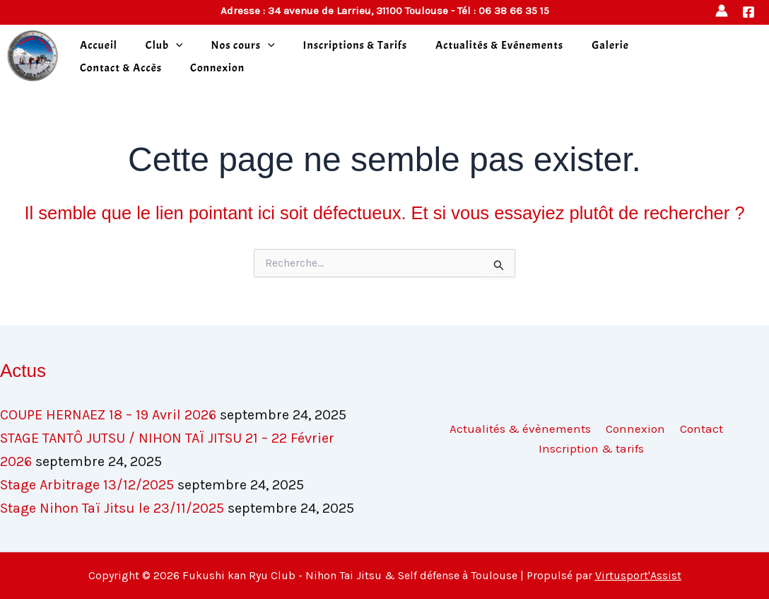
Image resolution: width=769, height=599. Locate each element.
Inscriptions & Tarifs (355, 45)
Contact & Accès (121, 68)
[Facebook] (748, 12)
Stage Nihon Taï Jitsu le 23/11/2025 (112, 508)
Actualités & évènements (522, 428)
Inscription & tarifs (592, 448)
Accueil (98, 45)
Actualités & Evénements (499, 45)
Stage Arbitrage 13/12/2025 (87, 485)
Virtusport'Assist (638, 575)
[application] (176, 45)
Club (164, 45)
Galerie (610, 45)
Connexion (217, 68)
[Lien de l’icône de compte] (721, 10)
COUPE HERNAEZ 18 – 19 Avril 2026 (108, 415)
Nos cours (242, 45)
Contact (698, 428)
